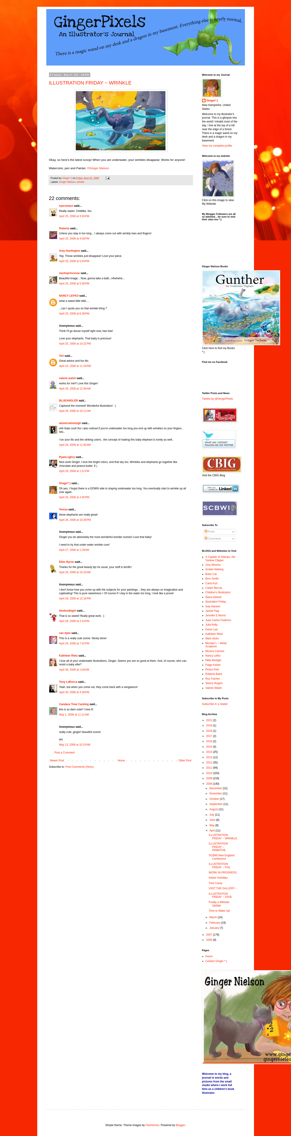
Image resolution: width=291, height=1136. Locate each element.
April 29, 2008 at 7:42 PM (74, 643)
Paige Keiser (213, 665)
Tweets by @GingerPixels (217, 398)
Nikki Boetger (213, 660)
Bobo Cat (211, 574)
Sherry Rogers (214, 683)
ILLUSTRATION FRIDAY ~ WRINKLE (90, 83)
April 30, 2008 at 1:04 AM (74, 669)
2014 (209, 751)
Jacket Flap (212, 611)
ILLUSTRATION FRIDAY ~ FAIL (219, 865)
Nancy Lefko (213, 655)
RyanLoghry (67, 457)
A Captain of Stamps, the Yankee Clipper (220, 558)
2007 (209, 934)
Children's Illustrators (218, 592)
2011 (209, 767)
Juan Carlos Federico (218, 620)
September (216, 804)
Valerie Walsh (213, 688)
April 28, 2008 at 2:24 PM (74, 621)
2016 (209, 741)
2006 (209, 939)
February (215, 922)
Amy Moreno (213, 564)
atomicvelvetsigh (70, 423)
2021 (209, 720)
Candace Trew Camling (74, 704)
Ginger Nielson (67, 182)
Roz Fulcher (212, 678)
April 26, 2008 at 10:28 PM (75, 519)
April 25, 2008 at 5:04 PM (74, 261)
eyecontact (66, 205)
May (212, 825)
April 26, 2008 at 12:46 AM (75, 388)
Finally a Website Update (219, 904)
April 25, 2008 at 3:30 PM (74, 216)
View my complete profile (217, 145)
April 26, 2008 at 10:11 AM (75, 411)
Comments (213, 538)
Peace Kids (212, 669)
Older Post (185, 760)
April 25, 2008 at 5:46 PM (74, 283)
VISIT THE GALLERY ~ (223, 888)
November (216, 793)
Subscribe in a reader (215, 704)
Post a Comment (65, 752)
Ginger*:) (65, 483)
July (212, 814)
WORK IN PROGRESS (223, 872)
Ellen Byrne (66, 561)
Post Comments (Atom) (79, 766)
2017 (209, 736)
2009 (209, 778)
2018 (209, 730)
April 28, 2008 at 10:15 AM (75, 572)
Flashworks (152, 1125)
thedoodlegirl (67, 610)
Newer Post (57, 760)
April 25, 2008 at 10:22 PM (75, 343)
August (214, 809)
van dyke (65, 633)
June (212, 819)
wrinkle (80, 182)
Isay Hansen (213, 606)
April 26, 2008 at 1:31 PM (74, 471)
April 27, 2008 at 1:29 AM (74, 550)
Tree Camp (215, 883)
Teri (61, 355)
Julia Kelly (211, 624)
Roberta (64, 228)
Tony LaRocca (68, 681)
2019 (209, 725)
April (212, 830)
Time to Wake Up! (219, 910)
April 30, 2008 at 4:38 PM (74, 692)
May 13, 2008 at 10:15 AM (74, 744)
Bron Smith (212, 578)
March (213, 917)
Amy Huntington (69, 250)
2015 (209, 746)
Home (121, 760)
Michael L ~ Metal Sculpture (216, 645)
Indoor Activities (218, 877)
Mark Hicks (212, 638)
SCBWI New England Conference (221, 857)
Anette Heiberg (214, 569)
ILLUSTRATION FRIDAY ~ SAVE (220, 895)
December (216, 788)
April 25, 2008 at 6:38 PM (74, 313)
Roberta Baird (213, 674)
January (214, 927)
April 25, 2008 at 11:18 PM (75, 366)
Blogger (180, 1125)
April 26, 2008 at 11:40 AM (75, 444)
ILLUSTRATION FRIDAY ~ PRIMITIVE (218, 847)
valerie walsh (67, 378)
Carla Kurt (211, 583)
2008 (209, 783)
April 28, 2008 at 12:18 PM (75, 598)
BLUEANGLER (68, 400)
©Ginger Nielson (98, 168)
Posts (210, 531)
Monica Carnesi (214, 651)
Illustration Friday (215, 601)
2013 (209, 757)
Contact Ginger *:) (216, 961)
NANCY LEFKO (69, 295)
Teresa (63, 509)
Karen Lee (211, 629)
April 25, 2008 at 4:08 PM (74, 238)
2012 (209, 762)
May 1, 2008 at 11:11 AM (74, 714)
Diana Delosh (213, 597)
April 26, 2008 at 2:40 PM (74, 497)
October (214, 798)
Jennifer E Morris (215, 615)
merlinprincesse (69, 273)
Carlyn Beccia (213, 587)
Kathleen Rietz (68, 655)
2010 (209, 773)
